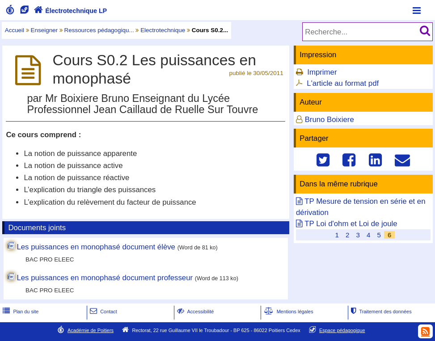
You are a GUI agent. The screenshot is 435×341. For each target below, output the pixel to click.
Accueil (14, 30)
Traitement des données (380, 311)
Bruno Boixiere (329, 119)
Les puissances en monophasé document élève (96, 247)
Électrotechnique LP (69, 10)
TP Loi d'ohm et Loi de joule (350, 223)
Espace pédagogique (342, 330)
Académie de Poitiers (91, 330)
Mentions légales (287, 311)
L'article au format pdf (343, 83)
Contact (102, 311)
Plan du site (19, 311)
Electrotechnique (162, 30)
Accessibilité (194, 311)
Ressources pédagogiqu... (99, 30)
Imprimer (322, 72)
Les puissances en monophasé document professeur (105, 278)
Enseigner (44, 30)
